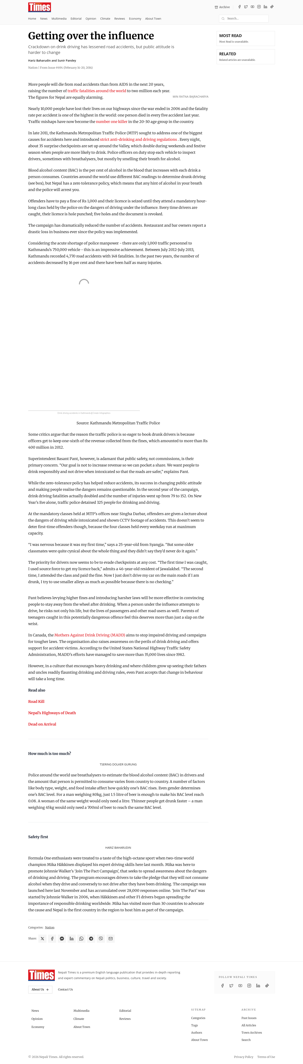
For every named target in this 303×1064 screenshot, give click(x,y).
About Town (153, 18)
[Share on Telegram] (91, 939)
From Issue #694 (66, 67)
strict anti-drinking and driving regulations (138, 139)
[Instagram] (259, 7)
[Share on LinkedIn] (72, 939)
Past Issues (249, 1018)
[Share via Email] (111, 939)
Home (32, 18)
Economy (135, 18)
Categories (198, 1018)
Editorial (76, 18)
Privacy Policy (243, 1057)
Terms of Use (266, 1057)
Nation (49, 927)
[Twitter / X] (246, 7)
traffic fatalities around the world (97, 91)
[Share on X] (42, 939)
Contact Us (65, 989)
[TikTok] (272, 7)
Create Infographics (101, 413)
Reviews (119, 18)
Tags (194, 1025)
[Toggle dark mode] (273, 18)
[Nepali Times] (41, 975)
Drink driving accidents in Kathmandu (74, 413)
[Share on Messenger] (62, 939)
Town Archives (252, 1032)
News (43, 18)
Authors (196, 1032)
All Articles (249, 1025)
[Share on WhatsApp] (81, 939)
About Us (40, 989)
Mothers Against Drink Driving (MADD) (89, 635)
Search (246, 1040)
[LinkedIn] (265, 7)
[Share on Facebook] (52, 939)
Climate (105, 18)
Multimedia (59, 18)
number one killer (111, 121)
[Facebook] (239, 7)
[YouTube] (252, 7)
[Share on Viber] (101, 939)
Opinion (91, 18)
